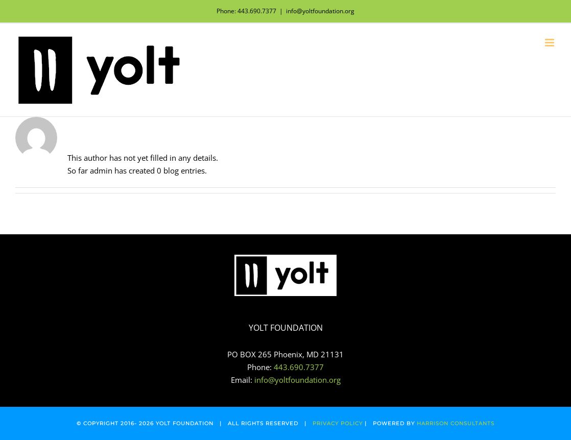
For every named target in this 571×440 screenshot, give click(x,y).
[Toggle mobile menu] (550, 42)
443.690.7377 (299, 367)
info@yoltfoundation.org (320, 11)
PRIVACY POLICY (338, 423)
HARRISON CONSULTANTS (455, 423)
